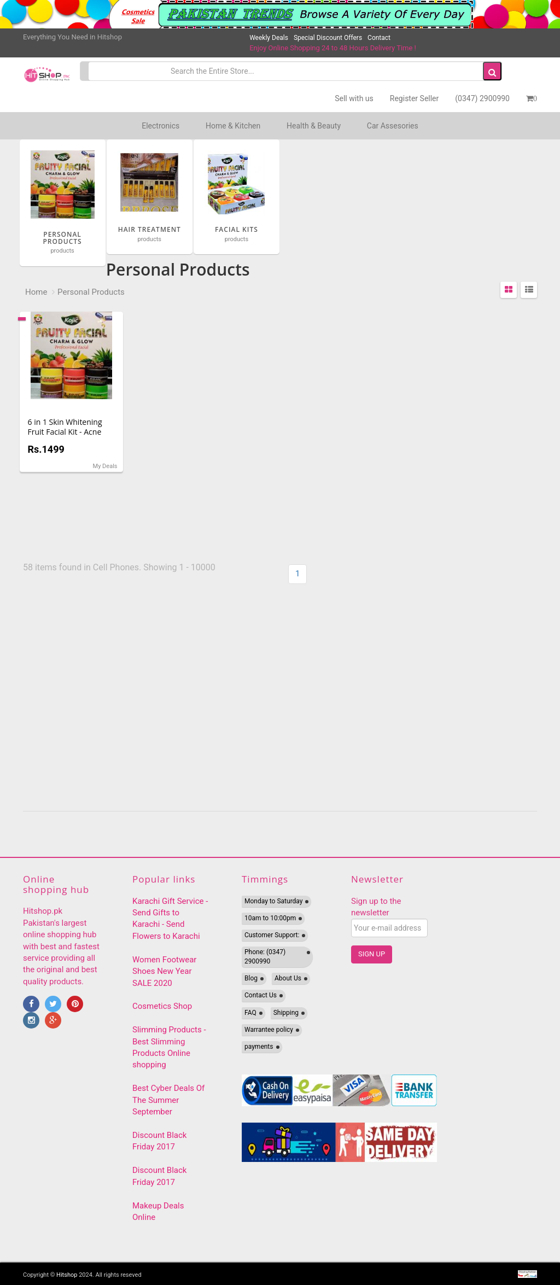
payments (258, 1046)
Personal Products (91, 292)
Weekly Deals (268, 38)
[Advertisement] (412, 699)
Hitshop (66, 1274)
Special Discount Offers (328, 38)
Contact (379, 38)
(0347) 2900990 (482, 98)
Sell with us (354, 98)
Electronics (160, 125)
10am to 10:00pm (270, 918)
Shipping (286, 1013)
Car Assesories (392, 125)
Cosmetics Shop (162, 1006)
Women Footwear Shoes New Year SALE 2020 (164, 971)
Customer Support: (271, 935)
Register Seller (414, 98)
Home (36, 292)
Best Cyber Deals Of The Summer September (168, 1100)
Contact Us (260, 995)
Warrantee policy (268, 1029)
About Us (288, 978)
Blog (251, 978)
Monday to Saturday (273, 901)
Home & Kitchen (233, 125)
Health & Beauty (314, 125)
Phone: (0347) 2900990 (264, 956)
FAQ (250, 1013)
